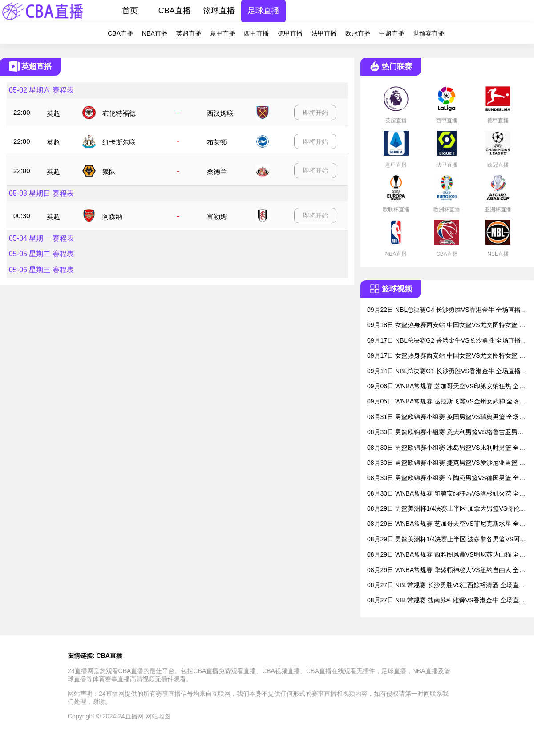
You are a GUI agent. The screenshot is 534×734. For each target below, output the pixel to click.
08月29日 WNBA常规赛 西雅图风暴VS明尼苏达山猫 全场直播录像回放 (446, 555)
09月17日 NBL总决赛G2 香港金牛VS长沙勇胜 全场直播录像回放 (447, 341)
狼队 (109, 171)
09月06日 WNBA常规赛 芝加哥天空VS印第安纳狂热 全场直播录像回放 (446, 387)
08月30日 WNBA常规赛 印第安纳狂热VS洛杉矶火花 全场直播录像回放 (446, 494)
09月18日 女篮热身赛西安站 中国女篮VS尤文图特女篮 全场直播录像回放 (446, 325)
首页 (130, 10)
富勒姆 (217, 216)
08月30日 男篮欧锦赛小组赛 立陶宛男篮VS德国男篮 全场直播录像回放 (446, 478)
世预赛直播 (428, 33)
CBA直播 (174, 10)
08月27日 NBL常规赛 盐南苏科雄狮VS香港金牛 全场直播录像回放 (446, 601)
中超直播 (391, 33)
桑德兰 (217, 171)
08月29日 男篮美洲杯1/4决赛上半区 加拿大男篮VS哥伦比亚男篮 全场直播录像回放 (446, 509)
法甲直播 (324, 33)
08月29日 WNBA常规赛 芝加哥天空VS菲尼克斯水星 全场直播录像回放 (446, 524)
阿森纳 (112, 216)
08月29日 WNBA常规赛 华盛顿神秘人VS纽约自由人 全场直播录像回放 (446, 570)
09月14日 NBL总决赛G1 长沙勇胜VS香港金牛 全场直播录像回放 (447, 371)
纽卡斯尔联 (119, 142)
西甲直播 (256, 33)
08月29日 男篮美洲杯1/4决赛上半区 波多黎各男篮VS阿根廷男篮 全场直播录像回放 (446, 540)
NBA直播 (154, 33)
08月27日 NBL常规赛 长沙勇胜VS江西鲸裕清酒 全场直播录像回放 (446, 585)
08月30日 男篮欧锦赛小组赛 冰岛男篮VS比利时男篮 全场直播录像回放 (446, 448)
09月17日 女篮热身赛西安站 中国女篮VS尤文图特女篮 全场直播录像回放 (446, 356)
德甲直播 (290, 33)
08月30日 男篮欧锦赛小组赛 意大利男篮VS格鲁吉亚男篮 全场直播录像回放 (445, 432)
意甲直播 (222, 33)
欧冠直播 (357, 33)
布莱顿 (217, 142)
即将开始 (315, 112)
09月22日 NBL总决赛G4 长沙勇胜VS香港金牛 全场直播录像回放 (447, 310)
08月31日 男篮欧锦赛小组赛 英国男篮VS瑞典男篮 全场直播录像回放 (446, 417)
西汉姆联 (220, 113)
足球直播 (263, 10)
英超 (53, 113)
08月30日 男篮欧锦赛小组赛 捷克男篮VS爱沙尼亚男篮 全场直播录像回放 (446, 463)
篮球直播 (219, 10)
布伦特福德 (119, 113)
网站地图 (158, 716)
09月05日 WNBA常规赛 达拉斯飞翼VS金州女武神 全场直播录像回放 (446, 402)
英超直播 (188, 33)
